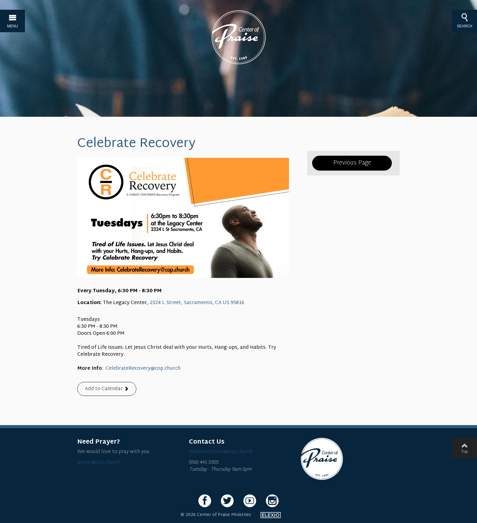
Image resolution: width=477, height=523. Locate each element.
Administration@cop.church (220, 452)
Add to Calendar (103, 389)
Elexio (271, 515)
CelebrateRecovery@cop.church (143, 368)
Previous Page (352, 163)
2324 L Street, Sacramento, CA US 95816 (197, 303)
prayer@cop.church (98, 462)
